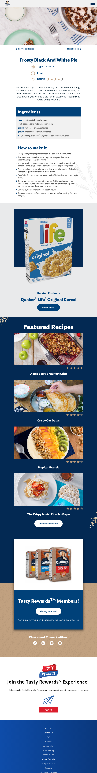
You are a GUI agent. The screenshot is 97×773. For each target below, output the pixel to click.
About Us (48, 728)
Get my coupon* (48, 611)
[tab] (93, 4)
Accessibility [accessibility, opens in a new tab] (46, 746)
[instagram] (43, 643)
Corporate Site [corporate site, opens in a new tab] (46, 764)
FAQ (48, 737)
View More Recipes (48, 523)
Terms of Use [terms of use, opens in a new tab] (46, 755)
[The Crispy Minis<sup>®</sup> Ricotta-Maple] (48, 489)
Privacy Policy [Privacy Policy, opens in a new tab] (46, 751)
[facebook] (52, 643)
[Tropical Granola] (48, 443)
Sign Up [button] (48, 709)
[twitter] (36, 643)
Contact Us (48, 732)
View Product (48, 307)
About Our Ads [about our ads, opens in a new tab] (46, 759)
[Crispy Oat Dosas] (48, 396)
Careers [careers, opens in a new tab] (45, 768)
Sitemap (48, 741)
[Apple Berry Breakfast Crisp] (48, 349)
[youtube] (60, 643)
